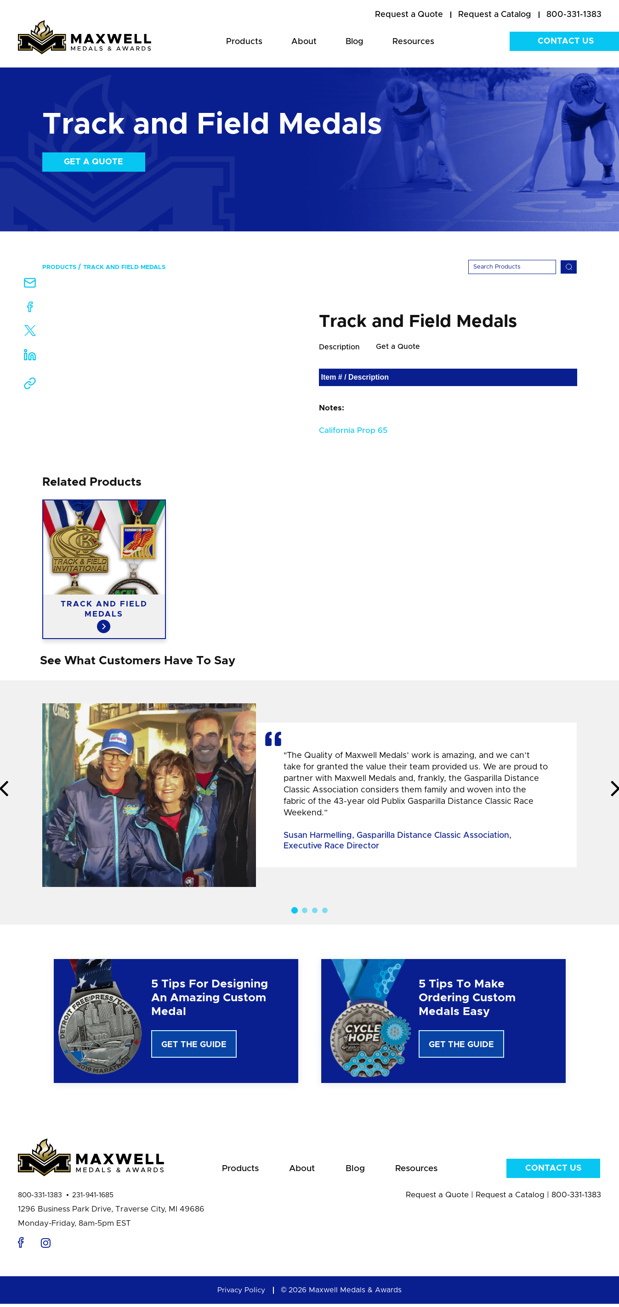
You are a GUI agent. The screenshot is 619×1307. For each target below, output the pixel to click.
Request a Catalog (510, 1198)
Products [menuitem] (244, 42)
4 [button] (325, 911)
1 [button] (294, 911)
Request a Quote (437, 1198)
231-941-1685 (93, 1198)
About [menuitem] (304, 42)
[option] (104, 569)
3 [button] (315, 911)
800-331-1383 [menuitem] (574, 15)
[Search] (512, 267)
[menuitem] (409, 15)
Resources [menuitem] (413, 42)
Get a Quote (93, 162)
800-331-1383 (40, 1198)
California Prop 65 (353, 431)
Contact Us (553, 1171)
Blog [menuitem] (354, 42)
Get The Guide (194, 1045)
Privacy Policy (241, 1293)
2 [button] (304, 911)
